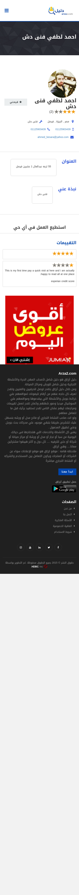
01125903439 (63, 129)
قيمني (16, 102)
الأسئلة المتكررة (63, 520)
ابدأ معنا (67, 471)
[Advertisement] (39, 613)
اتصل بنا (67, 514)
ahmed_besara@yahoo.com (53, 137)
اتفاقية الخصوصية (62, 526)
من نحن (68, 508)
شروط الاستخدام (63, 532)
